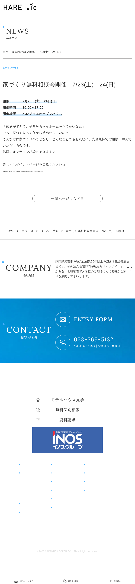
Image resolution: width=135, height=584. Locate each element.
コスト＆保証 (30, 499)
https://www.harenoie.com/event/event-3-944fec (39, 171)
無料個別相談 (96, 484)
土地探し (27, 505)
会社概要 (91, 510)
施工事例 (60, 484)
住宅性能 (27, 492)
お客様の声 (62, 493)
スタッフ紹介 (94, 516)
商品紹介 (28, 515)
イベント (60, 475)
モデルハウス (96, 475)
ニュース (60, 519)
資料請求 (92, 493)
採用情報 (91, 523)
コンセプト (30, 475)
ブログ (58, 510)
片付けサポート (34, 523)
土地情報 (60, 502)
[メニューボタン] (128, 7)
